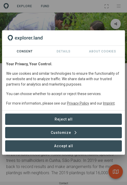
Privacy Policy (78, 103)
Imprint (109, 103)
